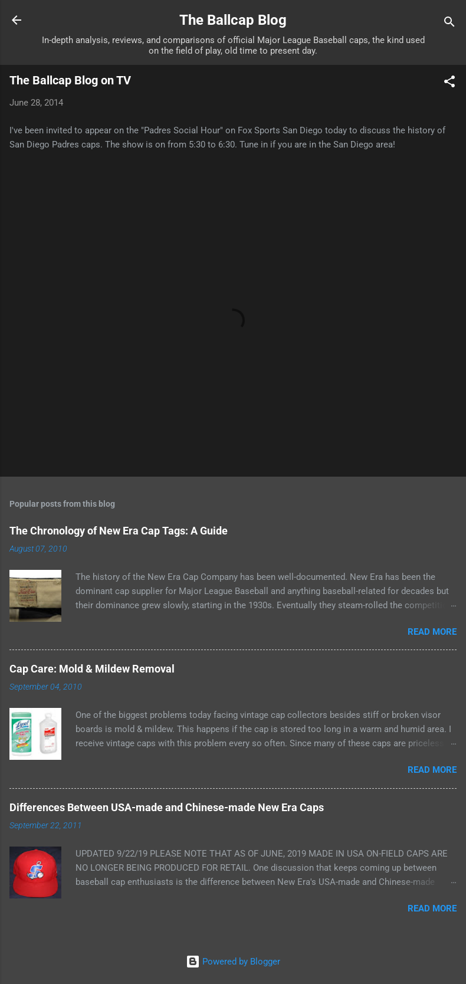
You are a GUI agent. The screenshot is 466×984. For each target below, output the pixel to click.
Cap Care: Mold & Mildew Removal (92, 668)
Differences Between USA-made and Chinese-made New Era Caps (166, 807)
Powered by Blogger (233, 961)
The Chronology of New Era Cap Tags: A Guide (118, 530)
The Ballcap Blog (233, 20)
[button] (449, 83)
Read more (432, 632)
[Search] (449, 24)
